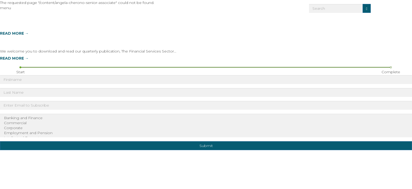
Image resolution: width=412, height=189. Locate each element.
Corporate (206, 127)
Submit (206, 145)
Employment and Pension (206, 132)
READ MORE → (14, 33)
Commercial (206, 122)
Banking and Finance (206, 118)
